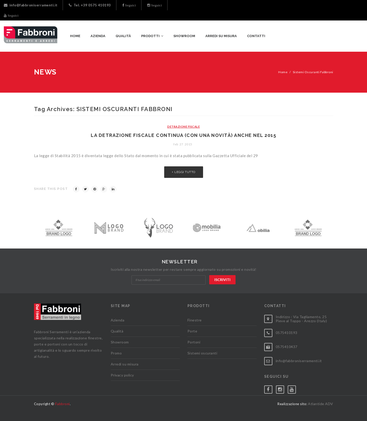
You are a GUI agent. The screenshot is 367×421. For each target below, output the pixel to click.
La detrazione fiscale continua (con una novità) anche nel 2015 (183, 135)
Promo (116, 353)
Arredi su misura (125, 364)
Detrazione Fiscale (183, 126)
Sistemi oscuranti (202, 353)
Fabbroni (62, 404)
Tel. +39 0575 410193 (90, 5)
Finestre (194, 320)
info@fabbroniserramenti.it (31, 5)
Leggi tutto (184, 172)
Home (282, 72)
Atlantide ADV (320, 404)
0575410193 (286, 332)
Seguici (130, 5)
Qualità (117, 331)
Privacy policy (122, 375)
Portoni (194, 342)
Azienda (118, 320)
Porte (192, 331)
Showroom (120, 342)
